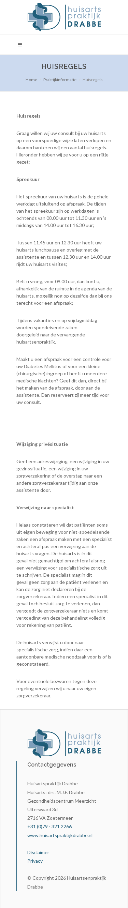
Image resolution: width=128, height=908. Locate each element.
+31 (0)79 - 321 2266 (49, 826)
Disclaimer (38, 852)
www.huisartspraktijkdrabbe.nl (60, 835)
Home (31, 79)
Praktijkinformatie (59, 79)
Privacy (35, 861)
